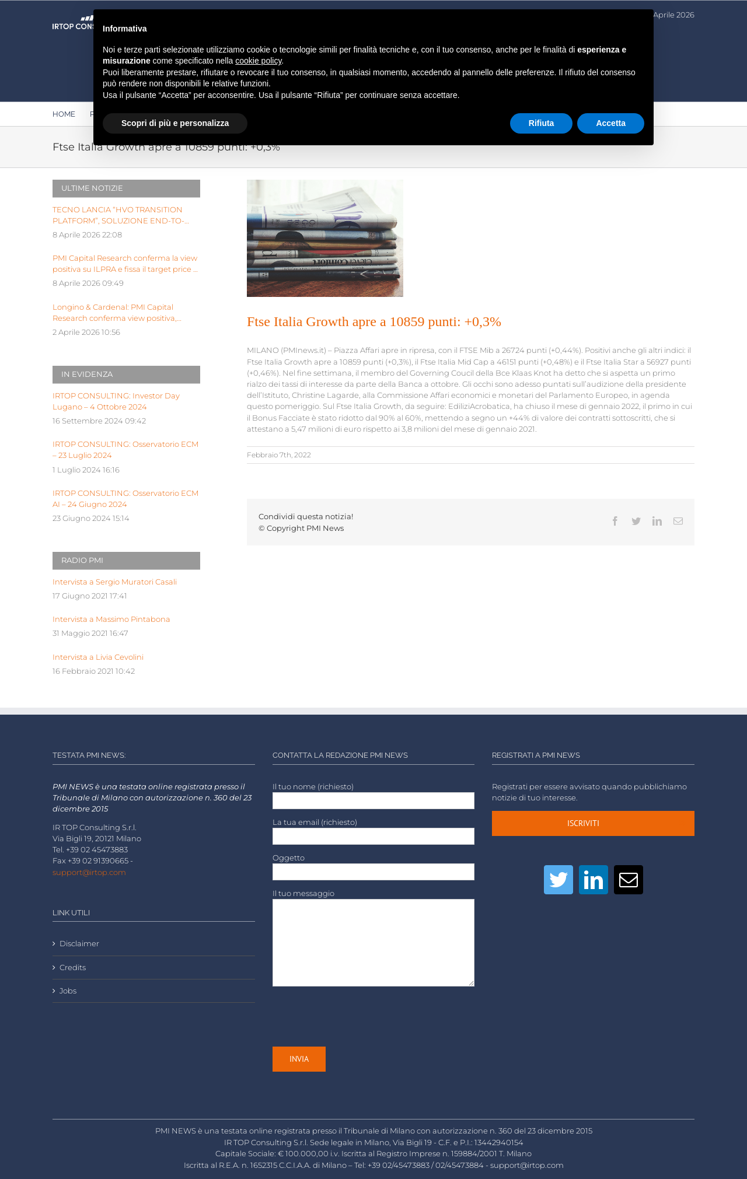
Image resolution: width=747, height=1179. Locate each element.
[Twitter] (558, 879)
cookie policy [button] (258, 60)
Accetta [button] (611, 123)
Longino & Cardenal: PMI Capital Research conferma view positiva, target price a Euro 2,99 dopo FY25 (116, 313)
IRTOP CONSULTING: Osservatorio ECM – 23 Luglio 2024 (125, 450)
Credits (73, 967)
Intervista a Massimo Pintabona (111, 619)
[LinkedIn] (593, 879)
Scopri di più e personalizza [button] (175, 123)
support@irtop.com (89, 872)
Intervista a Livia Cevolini (98, 657)
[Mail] (628, 879)
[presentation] (361, 1016)
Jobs (68, 990)
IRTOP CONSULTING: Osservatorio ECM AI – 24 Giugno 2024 (125, 499)
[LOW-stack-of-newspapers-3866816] (325, 238)
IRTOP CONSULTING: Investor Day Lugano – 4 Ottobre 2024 (116, 401)
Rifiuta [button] (541, 123)
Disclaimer (79, 943)
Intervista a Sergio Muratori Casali (115, 582)
